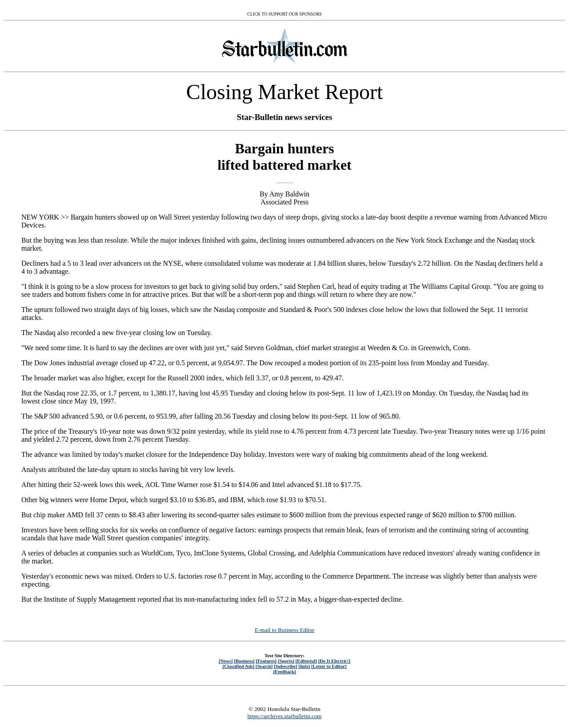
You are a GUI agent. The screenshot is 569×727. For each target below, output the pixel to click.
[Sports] (286, 660)
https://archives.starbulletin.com (285, 716)
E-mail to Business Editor (284, 630)
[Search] (264, 666)
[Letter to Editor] (329, 666)
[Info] (304, 666)
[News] (226, 660)
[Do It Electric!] (334, 660)
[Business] (244, 660)
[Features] (266, 660)
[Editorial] (306, 660)
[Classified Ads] (238, 666)
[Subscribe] (285, 666)
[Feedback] (284, 671)
